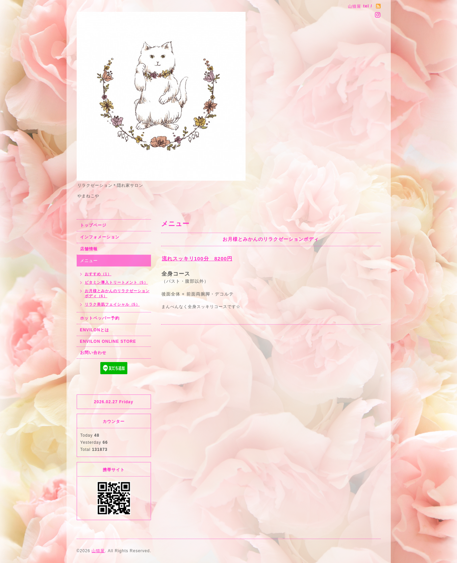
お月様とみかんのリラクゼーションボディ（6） (117, 293)
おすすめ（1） (98, 274)
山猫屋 (98, 550)
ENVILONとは (94, 330)
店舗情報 (89, 249)
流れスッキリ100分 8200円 (197, 258)
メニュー (89, 260)
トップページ (93, 225)
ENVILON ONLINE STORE (108, 341)
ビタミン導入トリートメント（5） (116, 282)
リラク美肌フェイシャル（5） (112, 304)
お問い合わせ (93, 352)
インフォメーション (100, 237)
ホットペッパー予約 (100, 318)
